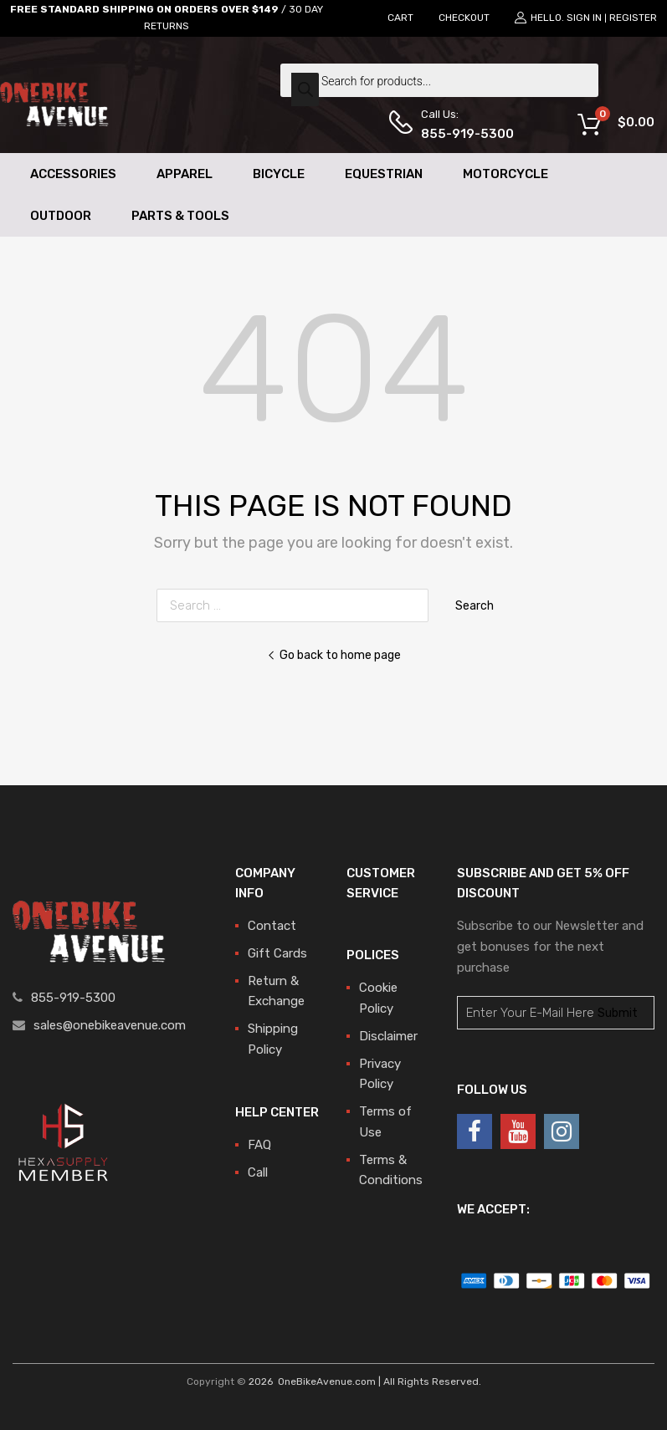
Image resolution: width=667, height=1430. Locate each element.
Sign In (584, 17)
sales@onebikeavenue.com (109, 1025)
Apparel (184, 173)
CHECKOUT (464, 17)
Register (633, 17)
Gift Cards (277, 953)
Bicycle (279, 173)
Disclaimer (388, 1036)
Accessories (73, 173)
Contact (272, 925)
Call (258, 1172)
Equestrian (384, 173)
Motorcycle (505, 173)
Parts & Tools (180, 215)
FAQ (259, 1144)
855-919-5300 (462, 133)
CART (400, 17)
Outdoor (60, 215)
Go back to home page (334, 654)
